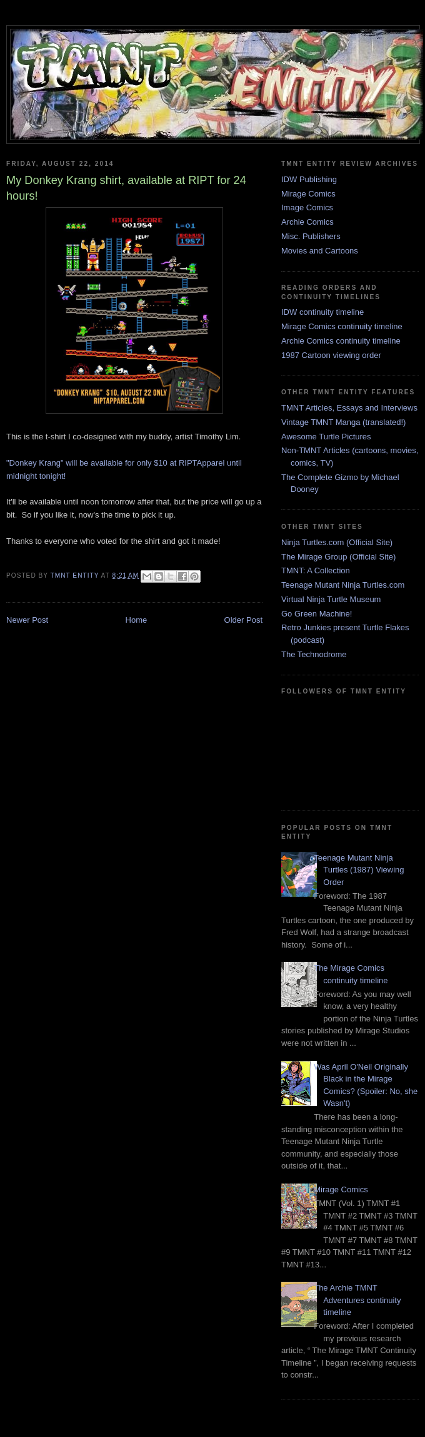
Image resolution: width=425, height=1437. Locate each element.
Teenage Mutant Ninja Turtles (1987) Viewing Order (359, 870)
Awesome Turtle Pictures (326, 436)
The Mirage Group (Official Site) (338, 556)
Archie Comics (307, 222)
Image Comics (307, 207)
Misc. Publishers (311, 236)
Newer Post (27, 620)
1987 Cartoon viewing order (331, 355)
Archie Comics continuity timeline (341, 340)
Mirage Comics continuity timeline (341, 326)
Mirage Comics (308, 193)
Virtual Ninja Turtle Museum (331, 599)
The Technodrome (314, 654)
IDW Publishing (309, 179)
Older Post (243, 620)
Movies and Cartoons (319, 250)
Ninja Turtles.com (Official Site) (336, 542)
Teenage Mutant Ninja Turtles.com (342, 585)
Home (137, 620)
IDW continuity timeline (322, 312)
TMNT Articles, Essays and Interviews (349, 407)
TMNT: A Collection (315, 570)
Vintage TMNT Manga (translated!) (343, 422)
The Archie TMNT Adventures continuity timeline (357, 1300)
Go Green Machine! (316, 613)
